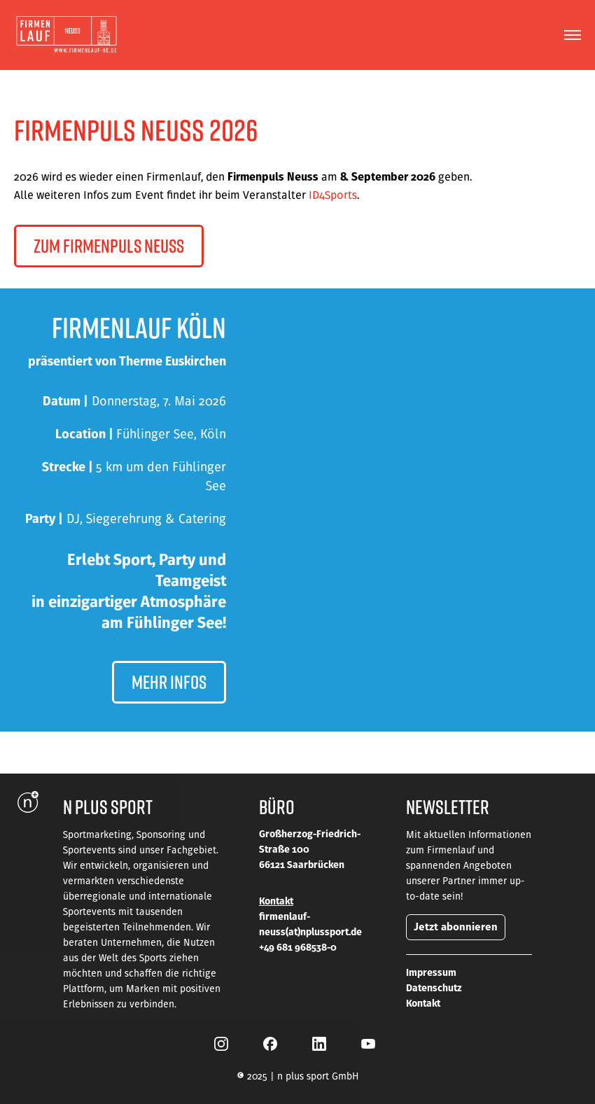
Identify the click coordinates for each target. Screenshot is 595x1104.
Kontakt (423, 1003)
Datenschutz (434, 987)
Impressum (431, 972)
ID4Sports (333, 195)
